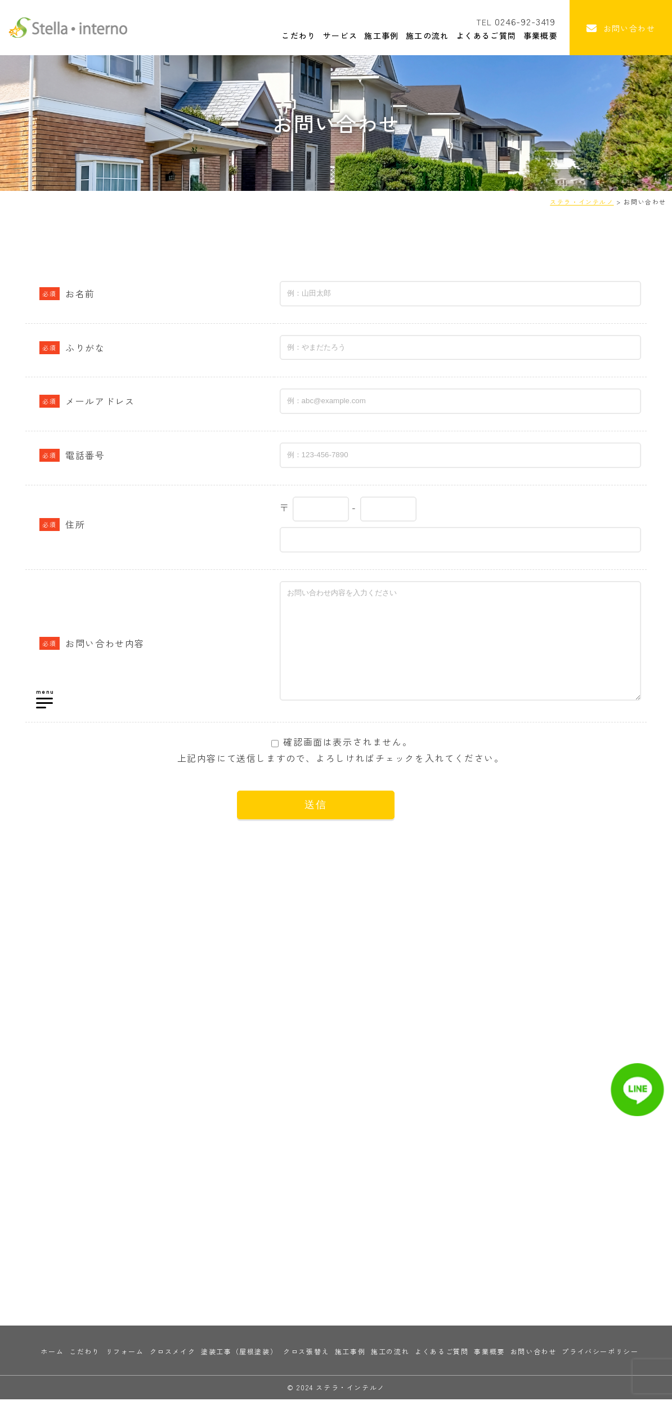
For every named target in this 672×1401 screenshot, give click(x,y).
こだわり (288, 34)
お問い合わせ (533, 1353)
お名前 (67, 293)
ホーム (52, 1353)
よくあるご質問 (477, 34)
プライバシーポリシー (600, 1353)
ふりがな (72, 347)
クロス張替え (306, 1353)
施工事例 (372, 34)
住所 (62, 524)
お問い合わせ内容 (92, 643)
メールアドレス (87, 401)
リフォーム (125, 1353)
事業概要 (532, 34)
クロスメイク (173, 1353)
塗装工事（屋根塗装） (239, 1353)
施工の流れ (418, 34)
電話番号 (72, 455)
